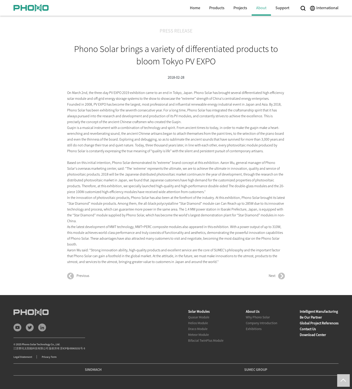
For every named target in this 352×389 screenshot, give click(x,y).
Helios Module (198, 323)
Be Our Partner (311, 317)
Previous (78, 276)
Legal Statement (22, 357)
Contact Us (308, 329)
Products (216, 7)
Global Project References (319, 323)
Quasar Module (198, 317)
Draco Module (197, 329)
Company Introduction (261, 323)
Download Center (313, 334)
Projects (240, 7)
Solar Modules (199, 311)
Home (195, 7)
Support (282, 7)
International (327, 7)
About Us (253, 311)
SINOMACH (93, 369)
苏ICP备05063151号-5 (72, 348)
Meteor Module (198, 334)
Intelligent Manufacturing (319, 311)
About (261, 7)
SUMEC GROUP (255, 369)
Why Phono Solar (258, 317)
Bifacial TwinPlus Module (205, 340)
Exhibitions (254, 329)
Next (277, 276)
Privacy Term (49, 357)
